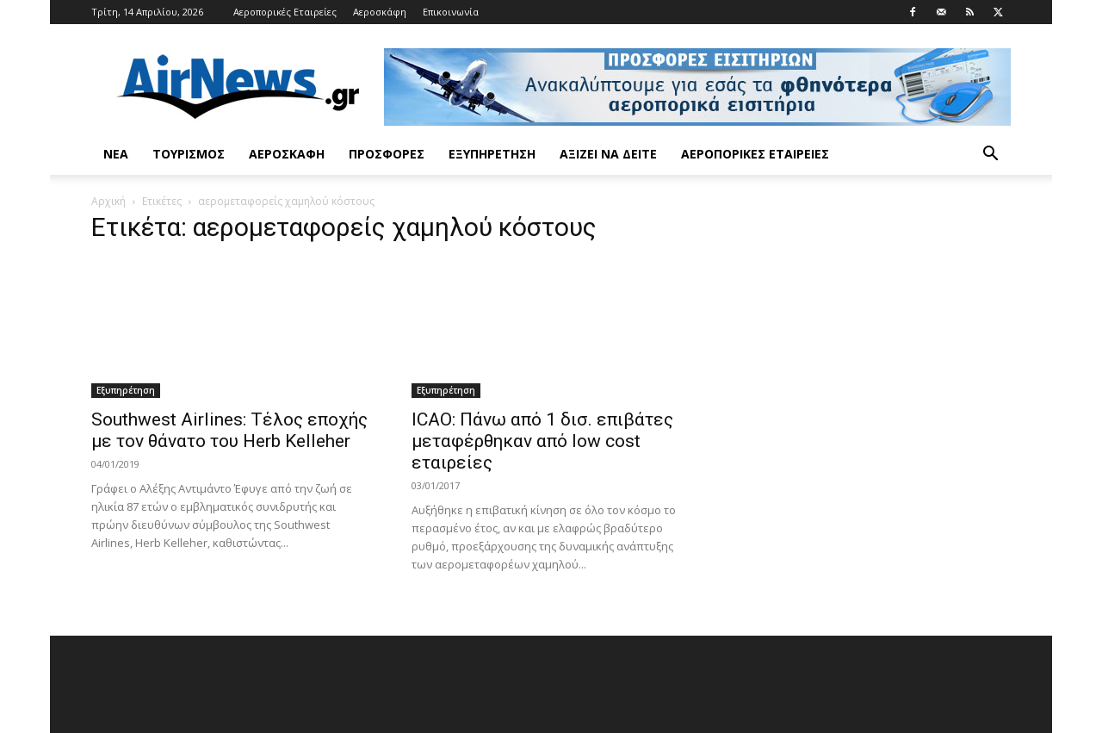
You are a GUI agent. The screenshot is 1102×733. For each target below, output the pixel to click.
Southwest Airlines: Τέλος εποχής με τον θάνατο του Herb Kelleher (229, 430)
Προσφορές (386, 154)
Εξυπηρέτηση (492, 154)
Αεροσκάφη (379, 11)
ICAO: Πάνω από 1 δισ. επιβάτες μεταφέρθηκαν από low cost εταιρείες (542, 441)
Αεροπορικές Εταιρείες (285, 11)
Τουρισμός (188, 154)
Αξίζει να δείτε (608, 154)
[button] (990, 155)
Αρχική (108, 201)
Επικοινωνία (451, 11)
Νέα (115, 154)
